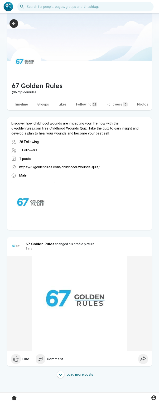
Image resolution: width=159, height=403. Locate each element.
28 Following (29, 142)
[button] (85, 6)
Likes (62, 104)
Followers (117, 104)
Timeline (21, 104)
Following (86, 104)
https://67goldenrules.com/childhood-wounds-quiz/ (59, 167)
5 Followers (28, 150)
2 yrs (29, 248)
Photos (142, 104)
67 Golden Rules (40, 244)
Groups (43, 104)
